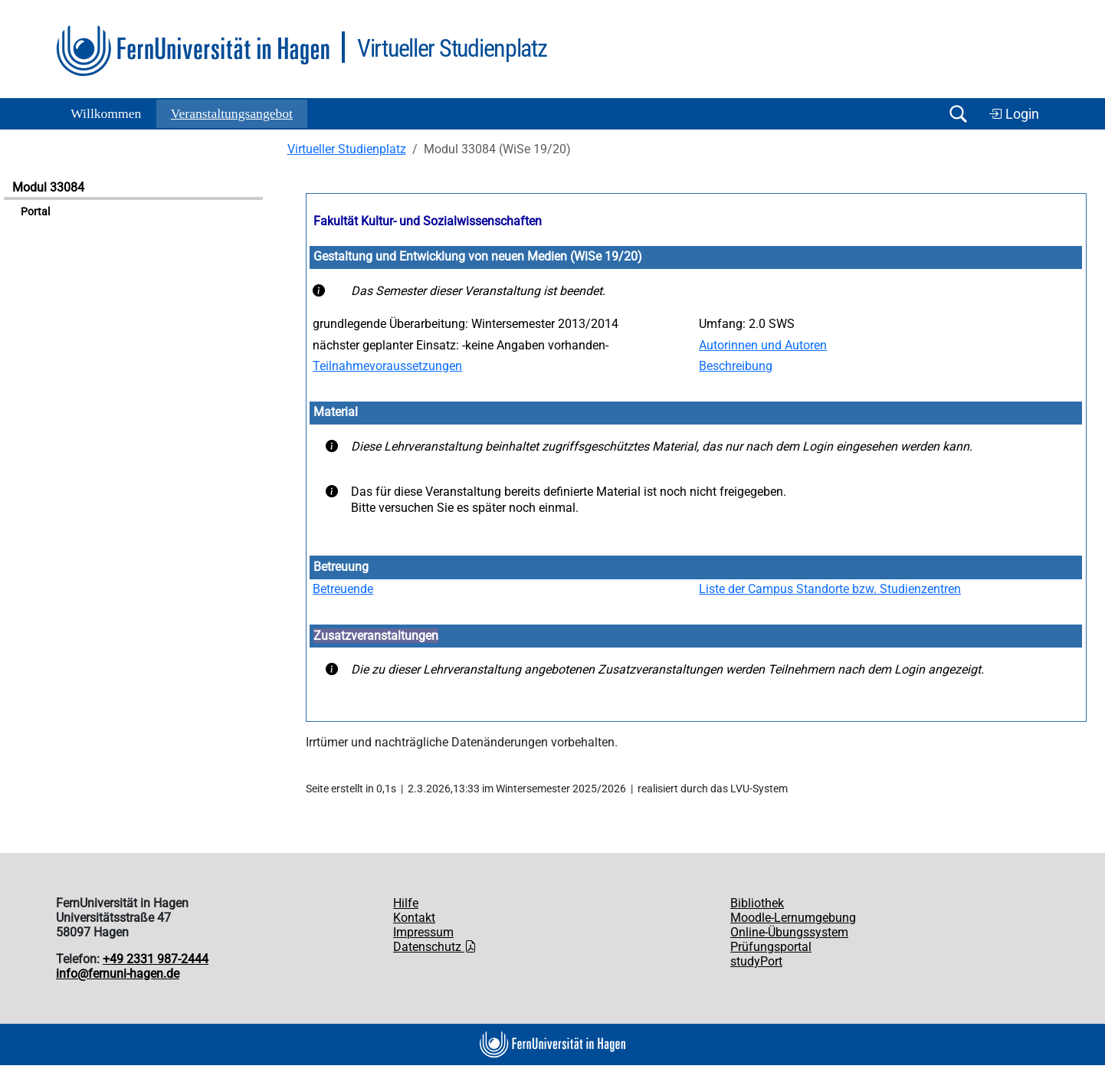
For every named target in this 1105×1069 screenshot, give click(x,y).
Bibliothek (757, 903)
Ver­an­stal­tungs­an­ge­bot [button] (232, 113)
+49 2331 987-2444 (155, 959)
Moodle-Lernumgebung (793, 917)
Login (1014, 114)
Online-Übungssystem (789, 932)
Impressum (423, 932)
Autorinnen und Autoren (763, 345)
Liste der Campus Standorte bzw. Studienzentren (830, 589)
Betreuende (343, 589)
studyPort (756, 961)
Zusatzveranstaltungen (375, 635)
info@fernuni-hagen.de (117, 973)
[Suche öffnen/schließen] (958, 114)
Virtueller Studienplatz (346, 149)
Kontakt (414, 917)
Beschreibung (735, 366)
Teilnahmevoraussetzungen (387, 366)
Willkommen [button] (105, 113)
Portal (35, 211)
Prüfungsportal (771, 946)
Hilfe (405, 903)
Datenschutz (435, 946)
